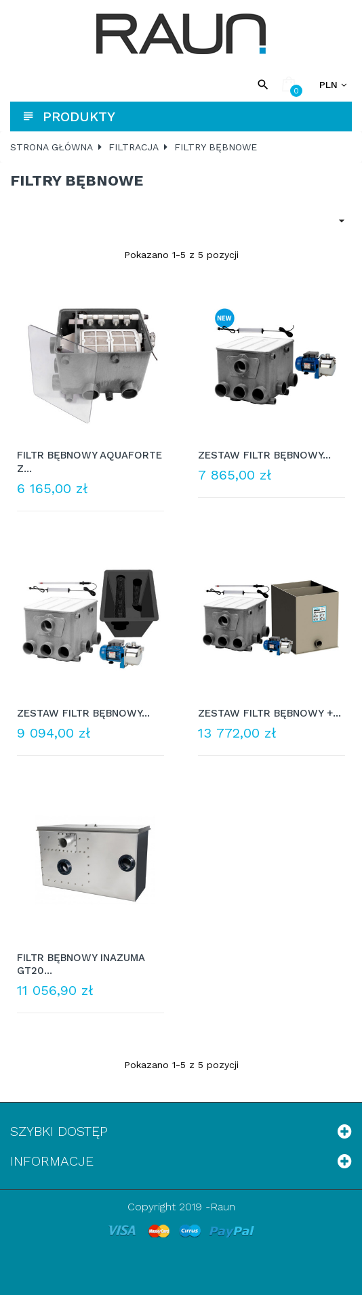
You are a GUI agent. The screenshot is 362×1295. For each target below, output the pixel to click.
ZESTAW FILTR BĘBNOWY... (264, 455)
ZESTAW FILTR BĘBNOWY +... (269, 713)
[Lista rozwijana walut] (333, 84)
